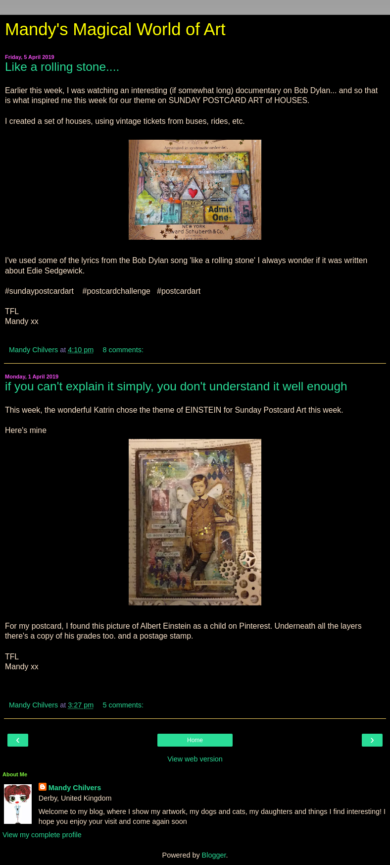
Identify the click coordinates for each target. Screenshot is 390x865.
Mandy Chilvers (75, 788)
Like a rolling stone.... (62, 66)
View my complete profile (42, 835)
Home (195, 740)
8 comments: (123, 350)
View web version (195, 759)
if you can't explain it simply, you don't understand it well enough (176, 386)
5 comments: (123, 705)
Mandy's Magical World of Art (115, 29)
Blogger (214, 855)
